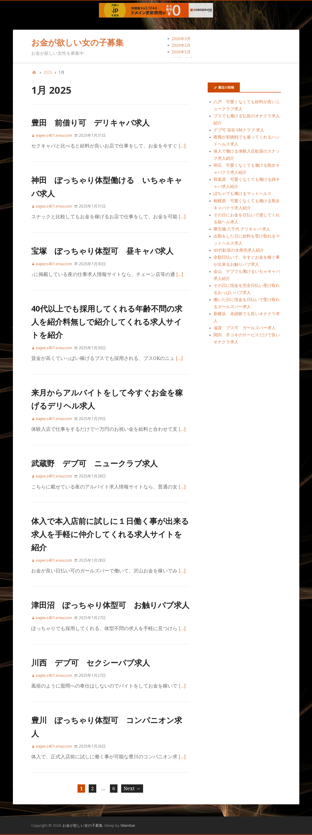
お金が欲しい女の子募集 (77, 42)
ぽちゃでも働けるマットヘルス (243, 193)
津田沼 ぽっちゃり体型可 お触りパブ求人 (110, 605)
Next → (132, 788)
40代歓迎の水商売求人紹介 (239, 250)
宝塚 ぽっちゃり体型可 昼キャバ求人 (102, 251)
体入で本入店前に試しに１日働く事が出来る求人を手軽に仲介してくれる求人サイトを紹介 (110, 534)
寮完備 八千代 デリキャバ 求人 (242, 229)
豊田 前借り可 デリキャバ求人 (90, 122)
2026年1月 (181, 52)
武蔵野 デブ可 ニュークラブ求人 (94, 463)
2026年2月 (181, 45)
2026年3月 (181, 39)
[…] (182, 146)
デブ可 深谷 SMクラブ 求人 (239, 130)
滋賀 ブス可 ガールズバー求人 (245, 327)
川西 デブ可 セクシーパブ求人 (90, 662)
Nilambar (127, 825)
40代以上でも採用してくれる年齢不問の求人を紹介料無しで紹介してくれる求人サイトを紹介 (106, 321)
